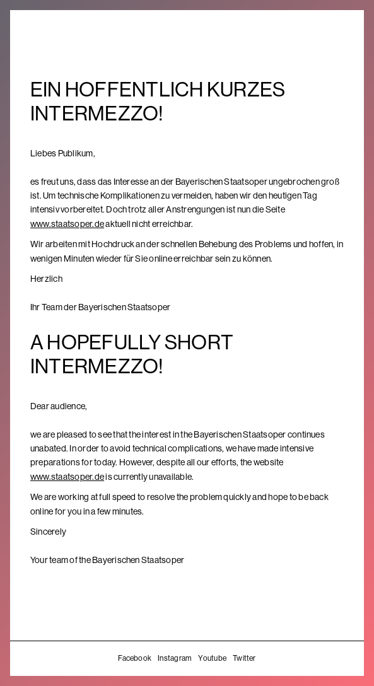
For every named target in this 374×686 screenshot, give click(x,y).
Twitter (244, 658)
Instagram (175, 658)
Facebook (134, 658)
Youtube (212, 658)
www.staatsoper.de (67, 224)
